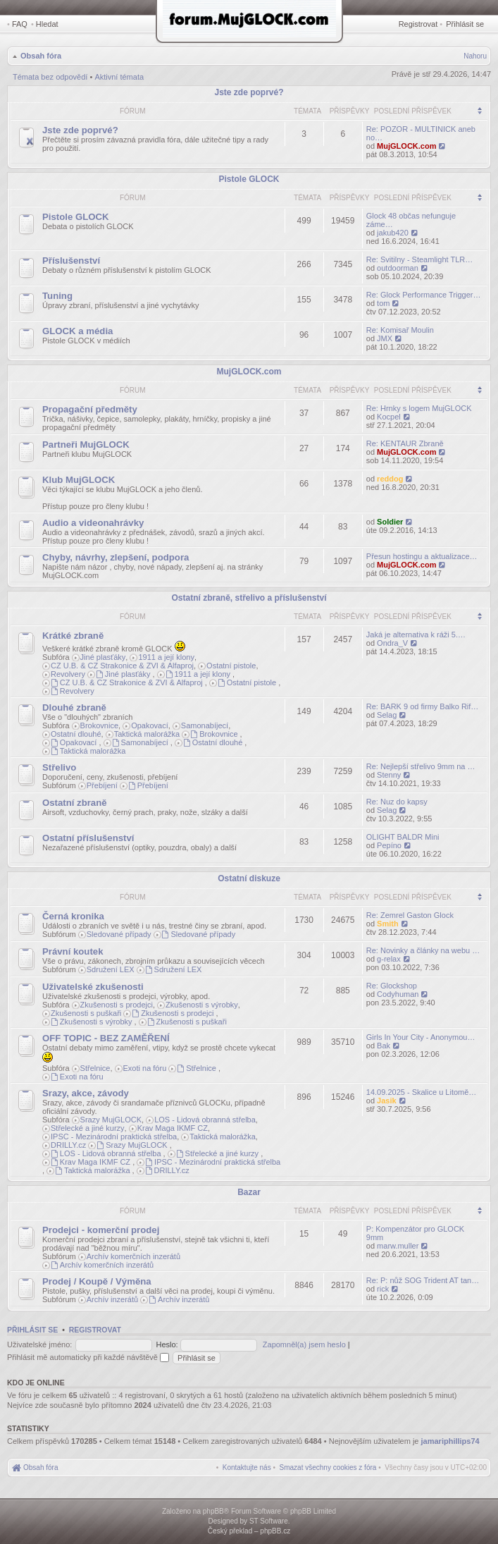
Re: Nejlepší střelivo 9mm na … (420, 766)
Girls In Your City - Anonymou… (420, 1037)
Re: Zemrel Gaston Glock (410, 915)
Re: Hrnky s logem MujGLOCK (419, 408)
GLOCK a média (77, 331)
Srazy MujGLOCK (111, 1119)
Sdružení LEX (111, 969)
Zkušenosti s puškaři (86, 1013)
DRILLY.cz (68, 1145)
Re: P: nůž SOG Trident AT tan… (422, 1280)
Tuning (57, 295)
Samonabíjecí (204, 725)
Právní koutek (73, 951)
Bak (383, 1045)
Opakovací (149, 725)
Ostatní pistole (231, 665)
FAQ (19, 24)
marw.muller (397, 1246)
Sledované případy (119, 934)
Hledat (47, 24)
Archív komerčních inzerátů (133, 1256)
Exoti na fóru (145, 1068)
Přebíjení (102, 785)
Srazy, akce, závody (85, 1093)
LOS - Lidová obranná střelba (205, 1119)
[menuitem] (328, 1467)
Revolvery (68, 674)
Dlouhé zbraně (74, 707)
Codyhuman (397, 994)
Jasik (387, 1100)
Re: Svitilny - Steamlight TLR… (419, 259)
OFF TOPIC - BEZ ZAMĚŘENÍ (106, 1038)
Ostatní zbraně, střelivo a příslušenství (248, 598)
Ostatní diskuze (249, 878)
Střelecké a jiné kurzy (88, 1128)
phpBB (213, 1511)
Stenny (389, 775)
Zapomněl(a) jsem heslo (304, 1344)
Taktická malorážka (147, 734)
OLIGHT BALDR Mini (403, 837)
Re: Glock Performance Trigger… (423, 294)
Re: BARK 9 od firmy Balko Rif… (422, 706)
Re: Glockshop (391, 985)
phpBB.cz (275, 1531)
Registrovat (418, 24)
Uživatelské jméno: (39, 1344)
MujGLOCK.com (406, 146)
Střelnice (95, 1068)
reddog (390, 478)
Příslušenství (71, 260)
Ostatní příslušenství (88, 838)
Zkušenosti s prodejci (116, 1004)
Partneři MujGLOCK (86, 444)
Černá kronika (73, 916)
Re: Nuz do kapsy (397, 801)
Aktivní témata (119, 77)
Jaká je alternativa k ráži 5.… (416, 634)
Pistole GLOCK (248, 179)
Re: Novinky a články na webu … (423, 950)
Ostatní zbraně (74, 802)
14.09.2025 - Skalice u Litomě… (421, 1092)
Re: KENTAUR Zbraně (405, 443)
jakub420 (393, 232)
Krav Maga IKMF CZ (172, 1128)
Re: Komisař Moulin (400, 330)
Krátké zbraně (73, 635)
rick (383, 1289)
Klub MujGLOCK (78, 479)
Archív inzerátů (112, 1299)
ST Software (268, 1521)
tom (383, 303)
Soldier (390, 521)
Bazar (249, 1192)
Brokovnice (99, 725)
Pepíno (389, 845)
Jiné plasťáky (103, 657)
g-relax (389, 959)
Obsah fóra (40, 55)
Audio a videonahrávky (93, 522)
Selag (387, 715)
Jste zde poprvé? (248, 92)
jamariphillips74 (450, 1441)
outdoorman (397, 268)
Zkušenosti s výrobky (202, 1004)
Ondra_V (392, 643)
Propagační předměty (89, 409)
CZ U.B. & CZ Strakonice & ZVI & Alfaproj (122, 665)
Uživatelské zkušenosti (93, 986)
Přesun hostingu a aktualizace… (422, 556)
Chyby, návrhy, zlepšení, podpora (115, 557)
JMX (384, 338)
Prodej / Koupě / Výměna (96, 1281)
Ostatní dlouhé (76, 734)
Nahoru (475, 56)
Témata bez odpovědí (50, 77)
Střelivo (59, 767)
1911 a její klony (166, 657)
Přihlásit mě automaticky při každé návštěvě (88, 1357)
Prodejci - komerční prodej (100, 1230)
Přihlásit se (465, 24)
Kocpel (389, 416)
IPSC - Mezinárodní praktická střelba (114, 1136)
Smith (388, 923)
